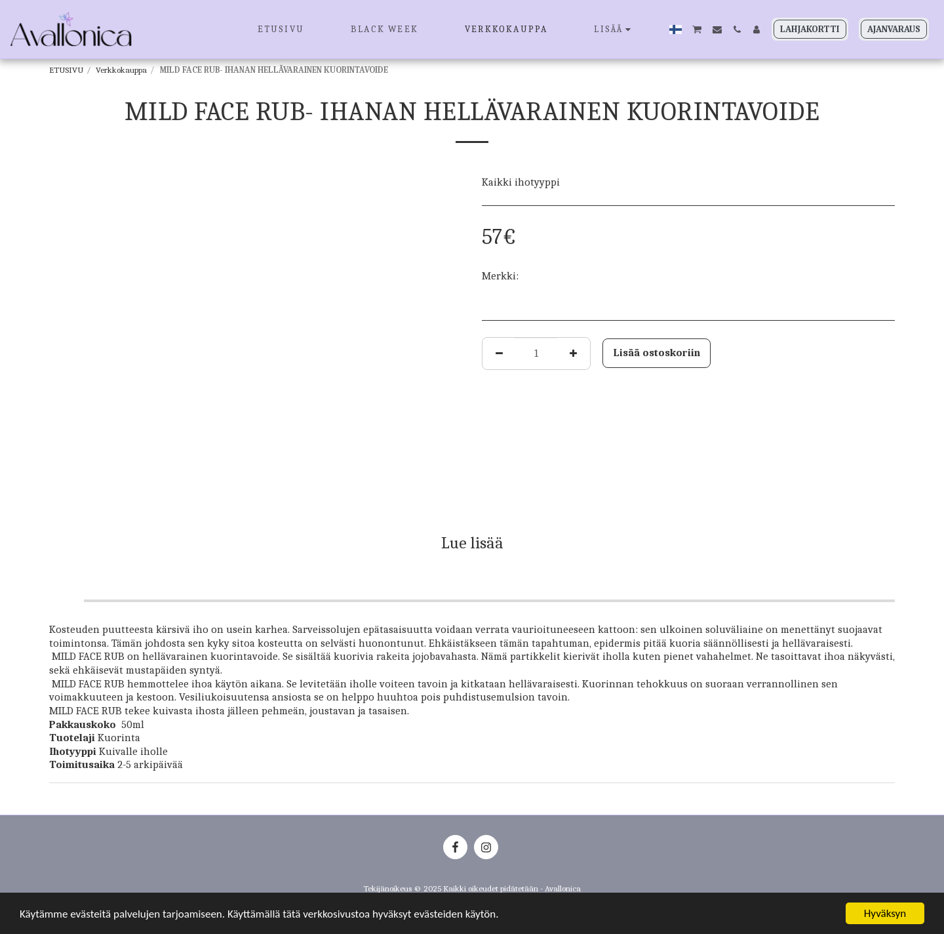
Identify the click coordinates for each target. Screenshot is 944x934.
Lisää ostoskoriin (656, 352)
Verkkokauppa (121, 70)
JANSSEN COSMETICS (569, 276)
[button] (697, 29)
